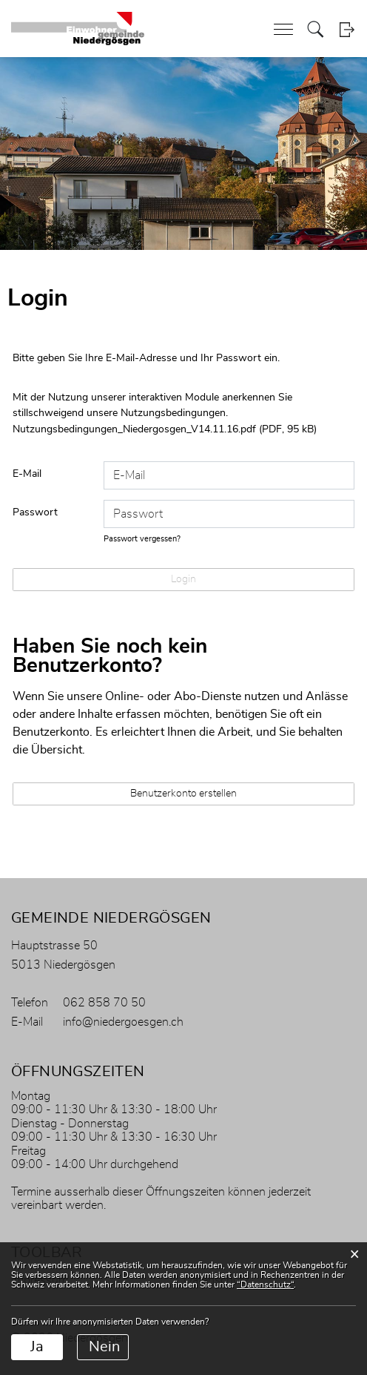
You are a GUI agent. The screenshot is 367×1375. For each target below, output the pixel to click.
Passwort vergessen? (142, 539)
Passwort (35, 512)
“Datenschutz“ (265, 1284)
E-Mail (27, 474)
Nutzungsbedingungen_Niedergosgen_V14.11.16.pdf (134, 429)
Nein (104, 1346)
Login (346, 29)
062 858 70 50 (104, 1003)
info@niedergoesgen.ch (123, 1022)
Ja (37, 1346)
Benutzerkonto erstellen (183, 793)
